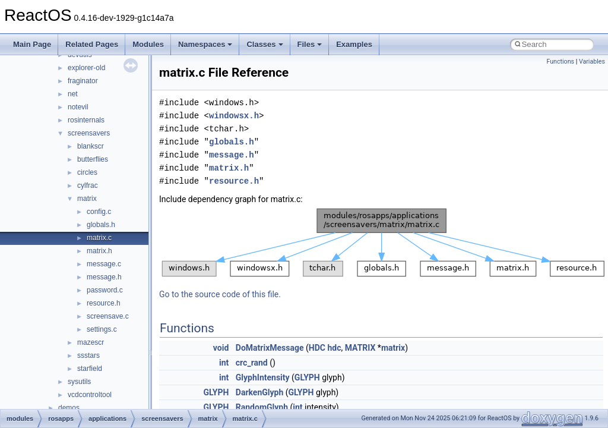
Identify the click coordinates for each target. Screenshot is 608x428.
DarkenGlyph (259, 392)
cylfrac (87, 185)
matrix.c (99, 238)
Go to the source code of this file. (220, 294)
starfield (89, 368)
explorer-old (86, 68)
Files (309, 44)
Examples (354, 44)
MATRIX (360, 348)
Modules (148, 44)
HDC (317, 348)
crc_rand (252, 362)
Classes (264, 44)
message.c (104, 264)
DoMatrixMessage (270, 348)
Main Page (32, 44)
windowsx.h (234, 115)
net (73, 94)
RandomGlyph (262, 407)
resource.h (104, 303)
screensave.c (108, 316)
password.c (105, 290)
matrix (87, 198)
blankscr (90, 146)
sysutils (79, 381)
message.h (104, 277)
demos (69, 408)
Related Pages (91, 44)
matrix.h (99, 251)
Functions (560, 61)
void (221, 348)
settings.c (102, 329)
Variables (592, 61)
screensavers (89, 133)
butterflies (92, 159)
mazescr (90, 342)
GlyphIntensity (263, 377)
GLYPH (307, 377)
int (224, 362)
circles (87, 172)
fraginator (83, 81)
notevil (78, 107)
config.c (99, 211)
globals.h (101, 225)
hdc (334, 348)
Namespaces (205, 44)
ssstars (88, 355)
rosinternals (86, 120)
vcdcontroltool (90, 395)
